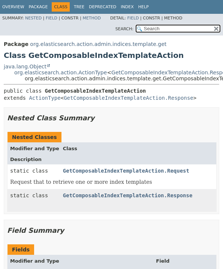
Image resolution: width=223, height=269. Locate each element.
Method (91, 18)
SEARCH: (124, 29)
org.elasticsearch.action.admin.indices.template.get (98, 44)
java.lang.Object (25, 66)
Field (51, 18)
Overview (13, 6)
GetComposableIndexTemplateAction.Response (128, 98)
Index (127, 6)
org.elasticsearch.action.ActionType (60, 72)
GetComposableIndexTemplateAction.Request (126, 171)
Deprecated (102, 6)
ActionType (44, 98)
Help (143, 6)
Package (38, 6)
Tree (79, 6)
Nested (33, 18)
